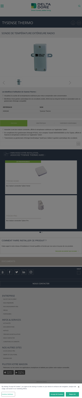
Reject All (72, 394)
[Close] (78, 387)
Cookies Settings (7, 394)
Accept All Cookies (57, 394)
